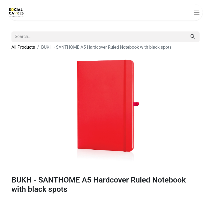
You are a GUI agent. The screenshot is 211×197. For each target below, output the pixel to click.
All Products (23, 47)
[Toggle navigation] (197, 12)
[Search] (193, 36)
